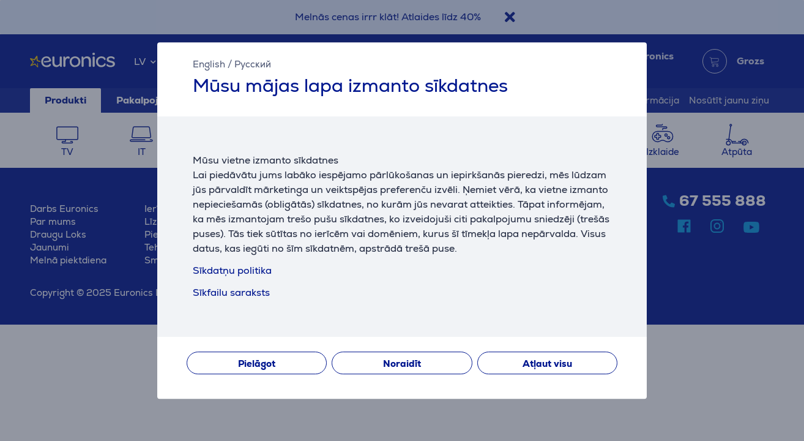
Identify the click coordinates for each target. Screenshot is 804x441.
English (209, 64)
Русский (252, 64)
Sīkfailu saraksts (231, 292)
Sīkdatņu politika (232, 270)
